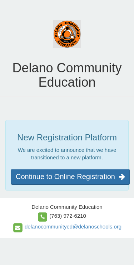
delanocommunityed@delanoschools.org (73, 226)
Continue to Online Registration (70, 176)
